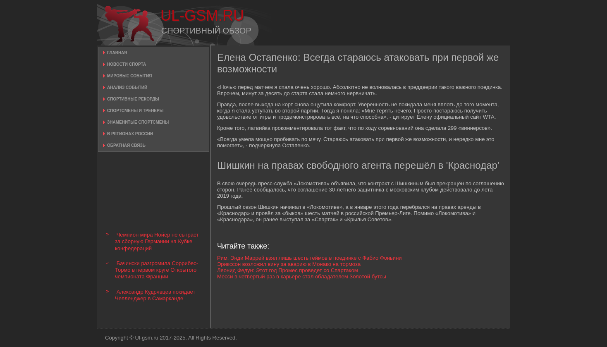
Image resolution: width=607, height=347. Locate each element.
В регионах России (130, 134)
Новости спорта (126, 64)
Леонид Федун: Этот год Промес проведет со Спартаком (287, 270)
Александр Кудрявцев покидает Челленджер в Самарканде (155, 295)
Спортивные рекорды (133, 99)
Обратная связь (126, 145)
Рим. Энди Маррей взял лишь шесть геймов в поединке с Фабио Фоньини (309, 258)
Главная (117, 52)
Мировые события (129, 76)
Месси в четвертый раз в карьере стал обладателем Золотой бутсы (301, 276)
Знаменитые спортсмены (138, 122)
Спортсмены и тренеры (135, 110)
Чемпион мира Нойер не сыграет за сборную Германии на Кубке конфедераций (157, 241)
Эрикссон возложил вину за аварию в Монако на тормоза (289, 264)
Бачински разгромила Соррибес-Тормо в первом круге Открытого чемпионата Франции (156, 270)
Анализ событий (127, 87)
